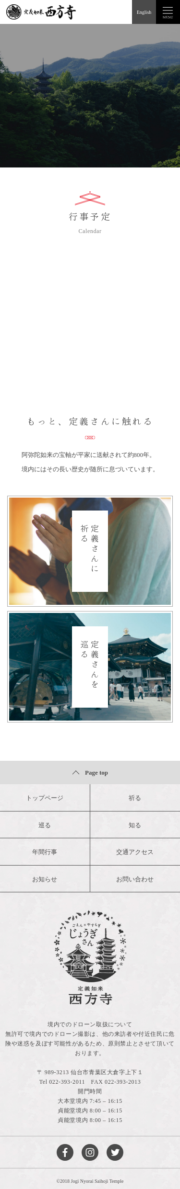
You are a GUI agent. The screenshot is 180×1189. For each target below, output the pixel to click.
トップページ (44, 797)
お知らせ (44, 879)
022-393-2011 (67, 1081)
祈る (135, 797)
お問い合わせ (135, 879)
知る (135, 825)
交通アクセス (135, 852)
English (144, 12)
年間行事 (44, 852)
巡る (44, 825)
